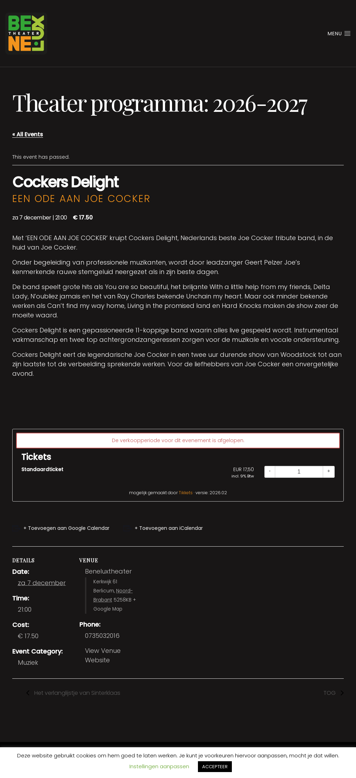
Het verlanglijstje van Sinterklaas (76, 693)
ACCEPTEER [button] (215, 766)
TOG (330, 693)
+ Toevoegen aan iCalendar (169, 528)
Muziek (28, 662)
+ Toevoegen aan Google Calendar (66, 528)
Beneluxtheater (108, 571)
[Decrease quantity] (270, 472)
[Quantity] (299, 472)
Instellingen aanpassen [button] (159, 766)
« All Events (27, 134)
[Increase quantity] (329, 472)
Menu (339, 33)
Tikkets (186, 493)
